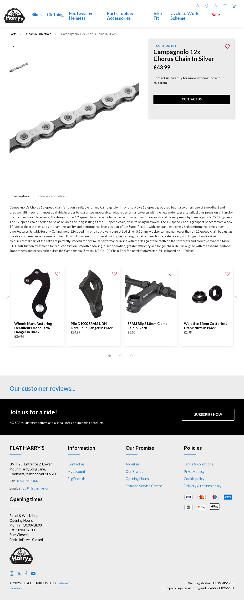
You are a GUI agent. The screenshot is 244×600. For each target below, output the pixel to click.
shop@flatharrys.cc (34, 488)
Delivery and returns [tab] (53, 196)
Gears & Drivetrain (38, 34)
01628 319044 (26, 481)
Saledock (16, 588)
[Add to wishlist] (57, 273)
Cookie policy (194, 479)
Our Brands (134, 472)
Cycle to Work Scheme (184, 16)
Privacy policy (194, 472)
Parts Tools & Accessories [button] (120, 16)
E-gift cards (77, 479)
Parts (13, 34)
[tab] (109, 356)
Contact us (192, 99)
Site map (64, 583)
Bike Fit (158, 16)
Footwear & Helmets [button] (80, 16)
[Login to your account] (197, 6)
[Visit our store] (206, 6)
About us (133, 464)
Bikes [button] (36, 14)
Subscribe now (208, 414)
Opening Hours (137, 479)
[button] (216, 6)
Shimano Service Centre (144, 486)
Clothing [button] (55, 14)
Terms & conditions (198, 464)
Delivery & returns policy (202, 486)
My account (76, 472)
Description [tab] (20, 196)
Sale (216, 14)
